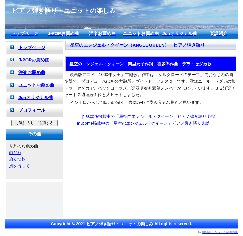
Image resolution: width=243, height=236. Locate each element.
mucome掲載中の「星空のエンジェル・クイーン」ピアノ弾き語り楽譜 (141, 123)
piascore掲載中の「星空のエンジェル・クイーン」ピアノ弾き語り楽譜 (146, 116)
